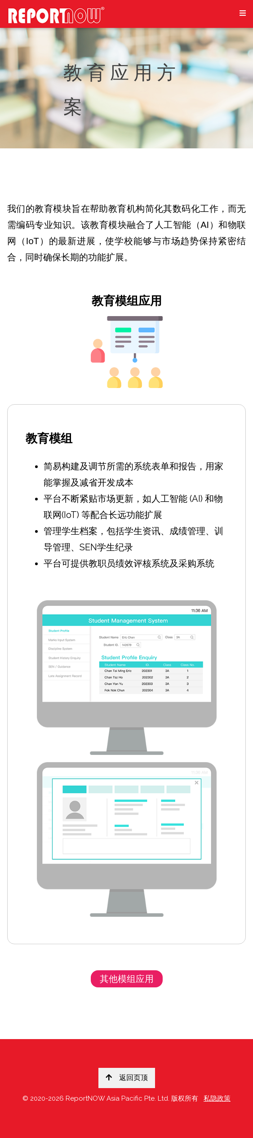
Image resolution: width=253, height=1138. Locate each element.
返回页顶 (127, 1077)
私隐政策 (217, 1098)
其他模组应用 (127, 978)
